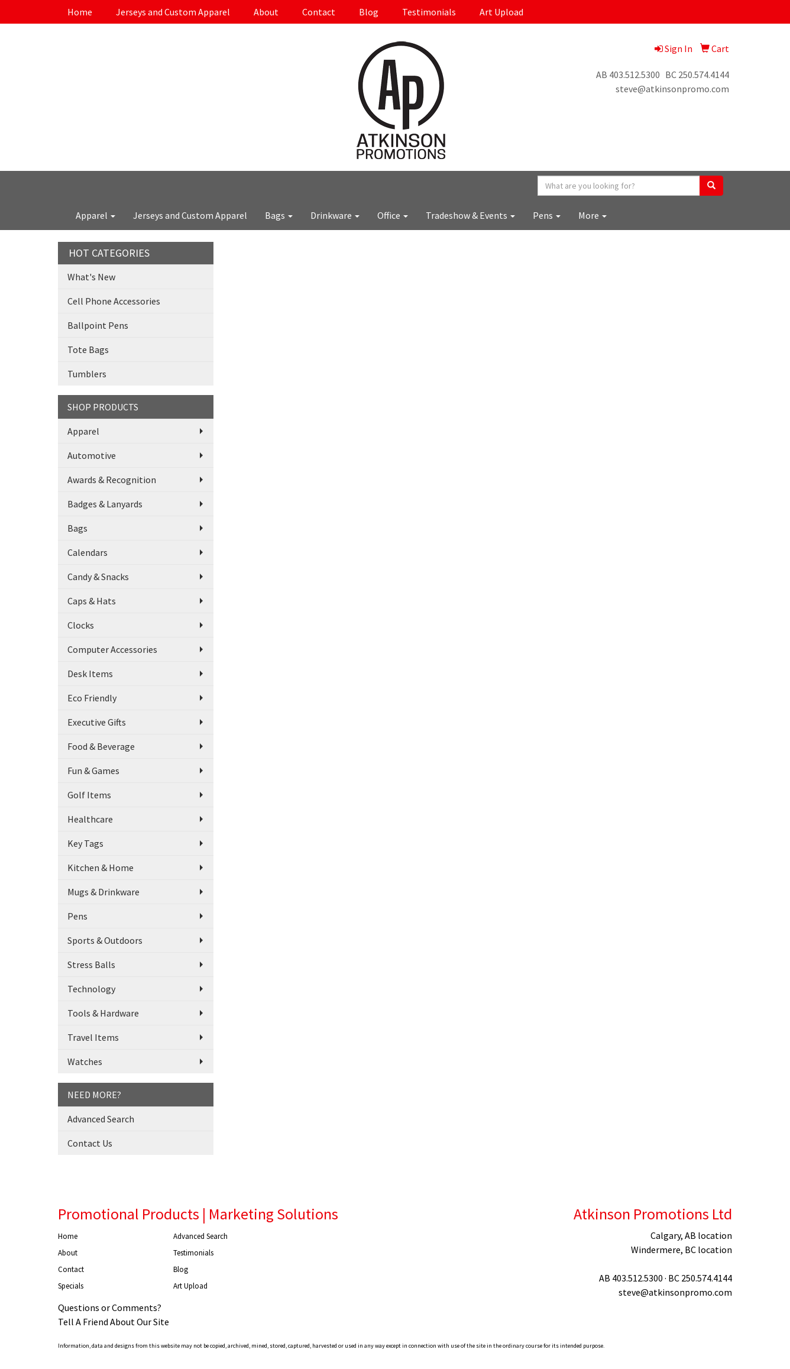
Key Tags (85, 843)
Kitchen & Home (100, 867)
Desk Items (90, 673)
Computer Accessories (112, 649)
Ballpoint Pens (97, 325)
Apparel (95, 215)
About (266, 12)
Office (392, 215)
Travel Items (93, 1037)
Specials (70, 1286)
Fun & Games (93, 770)
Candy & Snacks (98, 576)
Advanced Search (100, 1119)
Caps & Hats (91, 601)
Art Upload (501, 12)
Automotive (91, 455)
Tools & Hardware (103, 1013)
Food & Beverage (101, 746)
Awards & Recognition (111, 480)
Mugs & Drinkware (103, 892)
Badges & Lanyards (105, 504)
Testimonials (429, 12)
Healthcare (90, 819)
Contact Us (89, 1143)
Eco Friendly (91, 698)
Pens (547, 215)
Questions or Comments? (109, 1307)
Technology (91, 989)
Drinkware (335, 215)
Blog (368, 12)
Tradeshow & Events (470, 215)
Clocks (80, 625)
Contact (318, 12)
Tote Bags (88, 349)
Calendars (87, 552)
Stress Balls (91, 964)
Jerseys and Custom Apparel (173, 12)
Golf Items (89, 795)
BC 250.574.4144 (697, 74)
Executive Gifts (96, 722)
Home (79, 12)
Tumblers (86, 374)
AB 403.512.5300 (628, 74)
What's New (91, 277)
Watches (84, 1061)
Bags (279, 215)
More (592, 215)
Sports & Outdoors (105, 940)
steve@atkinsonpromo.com (672, 89)
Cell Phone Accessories (113, 301)
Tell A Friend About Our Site (113, 1322)
